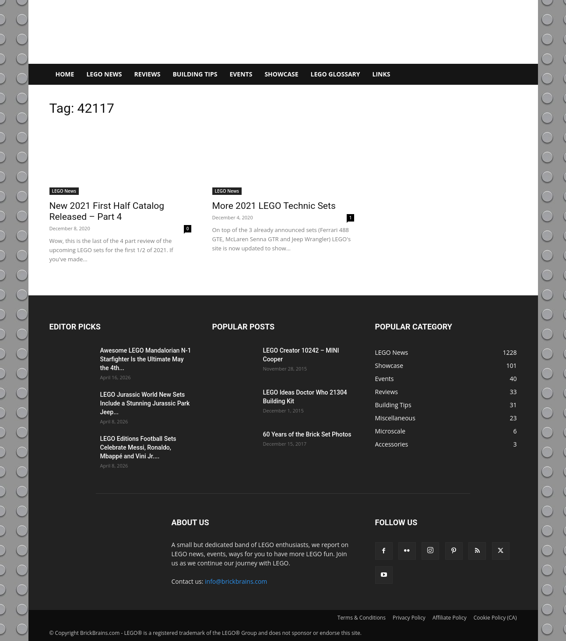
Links (381, 74)
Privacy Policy (409, 617)
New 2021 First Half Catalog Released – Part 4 (107, 211)
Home (65, 74)
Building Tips (194, 74)
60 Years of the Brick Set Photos (307, 434)
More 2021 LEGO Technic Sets (274, 206)
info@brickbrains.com (236, 581)
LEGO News (104, 74)
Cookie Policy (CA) (495, 617)
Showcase (281, 74)
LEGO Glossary (335, 74)
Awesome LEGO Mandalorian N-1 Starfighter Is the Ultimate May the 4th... (145, 359)
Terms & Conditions (361, 617)
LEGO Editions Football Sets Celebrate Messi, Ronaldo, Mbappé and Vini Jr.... (138, 447)
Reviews (147, 74)
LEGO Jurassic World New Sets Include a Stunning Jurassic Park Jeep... (145, 403)
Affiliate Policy (449, 617)
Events (240, 74)
